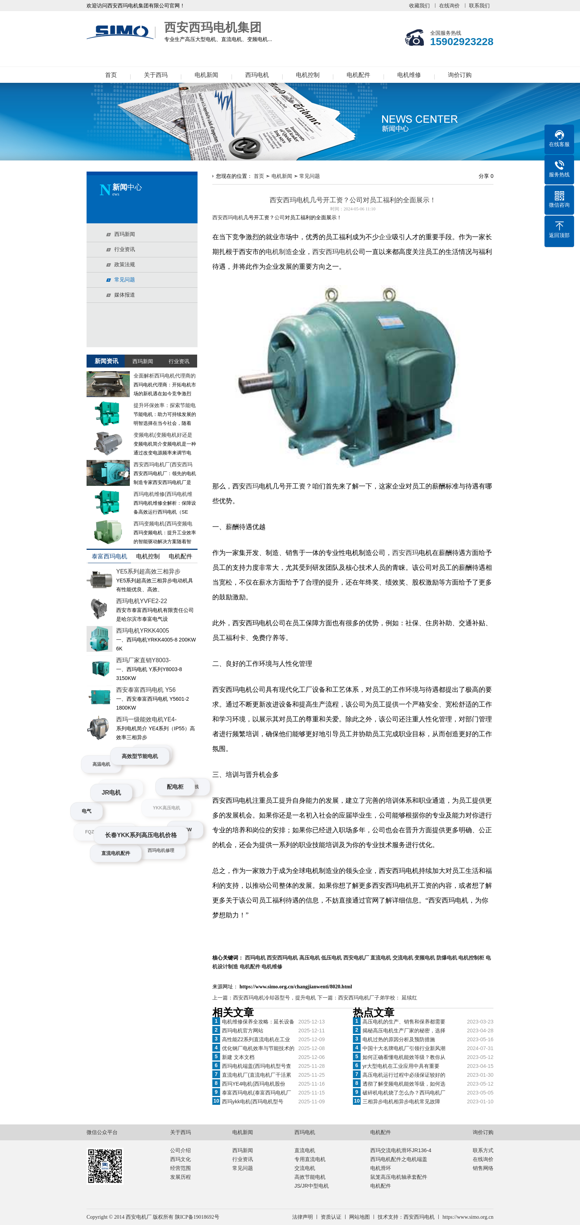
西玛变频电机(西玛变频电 (163, 524)
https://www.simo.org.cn (467, 1217)
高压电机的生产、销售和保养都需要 (403, 1022)
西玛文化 (180, 1159)
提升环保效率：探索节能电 (165, 405)
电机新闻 (206, 75)
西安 (217, 217)
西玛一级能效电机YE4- (146, 719)
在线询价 (449, 5)
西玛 (252, 486)
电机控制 (308, 75)
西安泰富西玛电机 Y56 (146, 690)
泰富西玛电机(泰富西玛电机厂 (256, 1093)
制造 (285, 252)
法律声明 (302, 1217)
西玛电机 (257, 75)
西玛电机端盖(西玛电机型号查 (256, 1066)
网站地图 (359, 1217)
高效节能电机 (310, 1177)
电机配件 (358, 75)
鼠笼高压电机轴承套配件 (398, 1177)
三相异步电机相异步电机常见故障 (401, 1101)
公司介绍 (180, 1150)
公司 (279, 217)
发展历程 (180, 1177)
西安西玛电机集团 (122, 32)
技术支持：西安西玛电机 (406, 1217)
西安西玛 (405, 552)
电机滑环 (380, 1168)
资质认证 (331, 1217)
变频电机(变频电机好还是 (163, 435)
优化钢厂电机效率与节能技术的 (258, 1048)
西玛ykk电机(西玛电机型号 (252, 1101)
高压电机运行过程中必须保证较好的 (403, 1075)
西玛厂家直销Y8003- (143, 660)
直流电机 (304, 1150)
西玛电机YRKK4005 (142, 630)
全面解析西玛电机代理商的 (165, 376)
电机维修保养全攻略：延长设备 (258, 1022)
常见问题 (309, 176)
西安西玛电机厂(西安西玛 (163, 464)
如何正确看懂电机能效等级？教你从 (403, 1057)
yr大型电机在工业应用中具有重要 (400, 1066)
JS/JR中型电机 (311, 1186)
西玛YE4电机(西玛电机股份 (253, 1084)
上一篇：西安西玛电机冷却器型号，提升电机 (264, 998)
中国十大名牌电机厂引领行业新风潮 (403, 1048)
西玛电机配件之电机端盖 (398, 1159)
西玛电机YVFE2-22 (141, 601)
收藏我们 (419, 5)
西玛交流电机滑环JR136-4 (400, 1150)
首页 (111, 75)
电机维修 (409, 75)
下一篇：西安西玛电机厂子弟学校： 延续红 (367, 998)
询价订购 (460, 75)
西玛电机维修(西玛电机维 (163, 494)
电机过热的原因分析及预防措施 (398, 1039)
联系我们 (479, 5)
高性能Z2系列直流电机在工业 (256, 1039)
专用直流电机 (310, 1159)
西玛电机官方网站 (242, 1030)
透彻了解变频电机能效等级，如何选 (403, 1084)
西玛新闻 (242, 1150)
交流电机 (304, 1168)
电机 (272, 252)
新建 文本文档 (238, 1057)
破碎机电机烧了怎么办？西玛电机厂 (403, 1093)
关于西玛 (156, 75)
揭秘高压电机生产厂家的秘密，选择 (403, 1030)
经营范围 (180, 1168)
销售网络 (483, 1168)
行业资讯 (242, 1159)
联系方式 (483, 1150)
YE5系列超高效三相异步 (148, 571)
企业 (385, 237)
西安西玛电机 (332, 252)
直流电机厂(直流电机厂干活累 (256, 1075)
